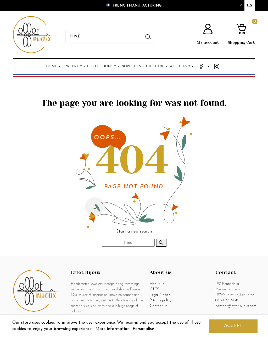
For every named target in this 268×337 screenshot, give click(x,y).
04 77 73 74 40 (227, 300)
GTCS (154, 289)
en (249, 5)
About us (157, 284)
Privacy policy (160, 300)
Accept (233, 325)
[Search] (105, 36)
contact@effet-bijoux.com (235, 306)
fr (239, 5)
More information (113, 329)
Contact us (158, 306)
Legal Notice (160, 295)
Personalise (143, 329)
